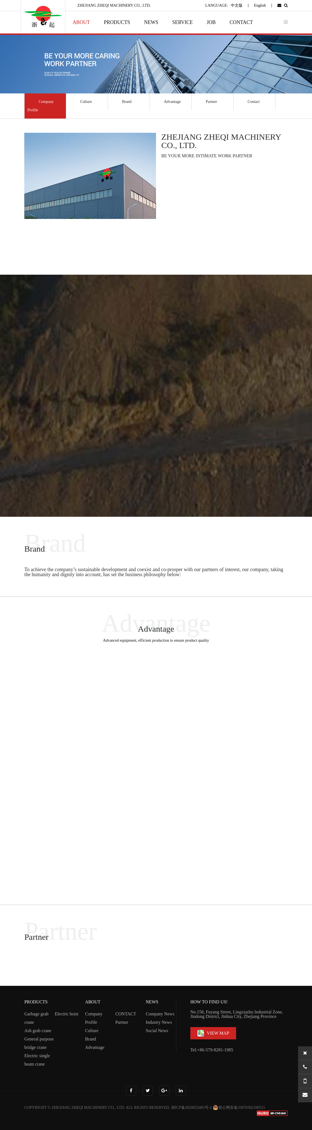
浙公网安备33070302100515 (239, 1107)
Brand (121, 102)
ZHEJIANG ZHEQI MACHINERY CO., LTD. (88, 1107)
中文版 (237, 5)
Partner (206, 102)
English (260, 5)
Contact (248, 102)
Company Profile (40, 105)
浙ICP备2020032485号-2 (191, 1107)
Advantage (167, 102)
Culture (80, 102)
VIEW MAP (213, 1033)
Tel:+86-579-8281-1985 (211, 1049)
